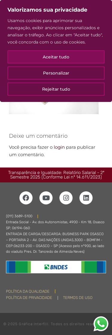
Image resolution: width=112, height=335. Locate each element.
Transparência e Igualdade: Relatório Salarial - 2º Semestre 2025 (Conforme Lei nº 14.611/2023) (56, 175)
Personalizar (56, 73)
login (59, 147)
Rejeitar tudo (56, 89)
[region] (56, 51)
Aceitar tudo (56, 57)
